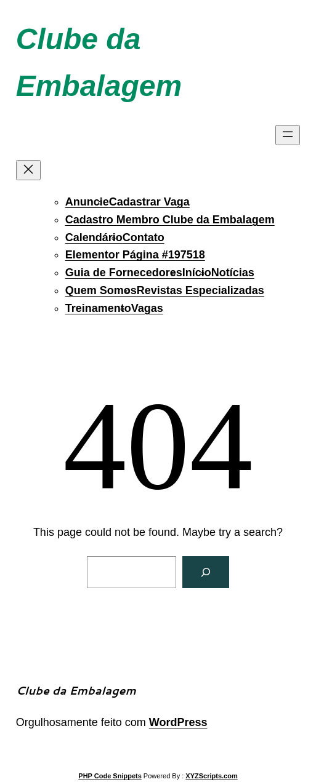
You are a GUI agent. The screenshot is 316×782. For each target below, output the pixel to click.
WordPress (178, 722)
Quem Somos (101, 290)
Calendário (94, 237)
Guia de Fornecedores (123, 272)
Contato (143, 237)
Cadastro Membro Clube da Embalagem (170, 219)
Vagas (147, 308)
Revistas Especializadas (200, 290)
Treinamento (98, 308)
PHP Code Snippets (109, 776)
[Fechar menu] (28, 170)
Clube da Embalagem (76, 690)
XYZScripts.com (211, 776)
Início (196, 272)
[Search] (205, 572)
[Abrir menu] (287, 135)
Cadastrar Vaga (149, 202)
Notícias (232, 272)
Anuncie (87, 202)
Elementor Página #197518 (135, 255)
